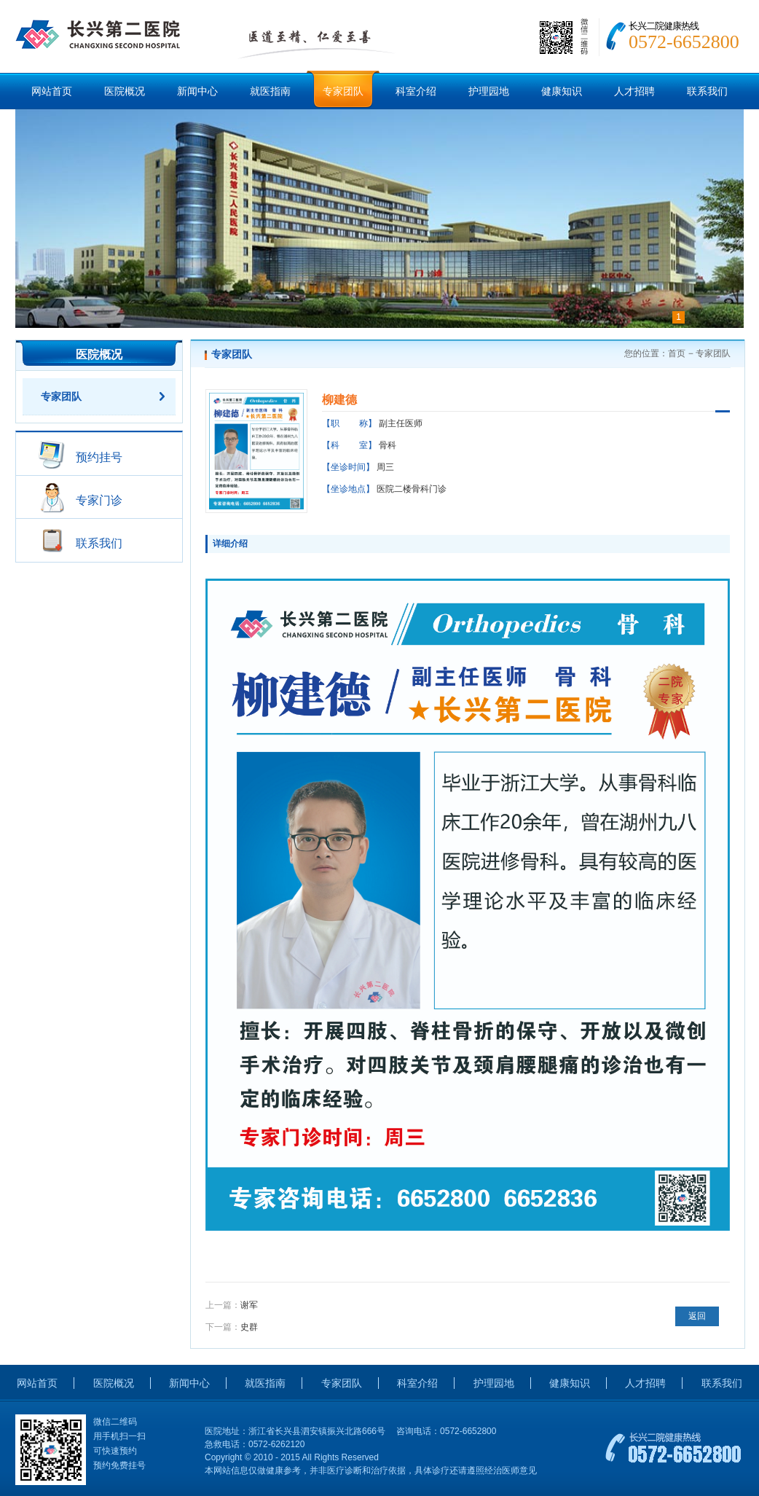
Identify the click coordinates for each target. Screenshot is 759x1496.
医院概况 (124, 91)
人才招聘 (634, 91)
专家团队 (343, 91)
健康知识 (561, 91)
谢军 (249, 1305)
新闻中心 (197, 91)
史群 (249, 1327)
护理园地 (488, 91)
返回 (697, 1316)
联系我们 (707, 91)
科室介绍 (416, 91)
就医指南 (270, 91)
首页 (676, 353)
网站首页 (51, 91)
